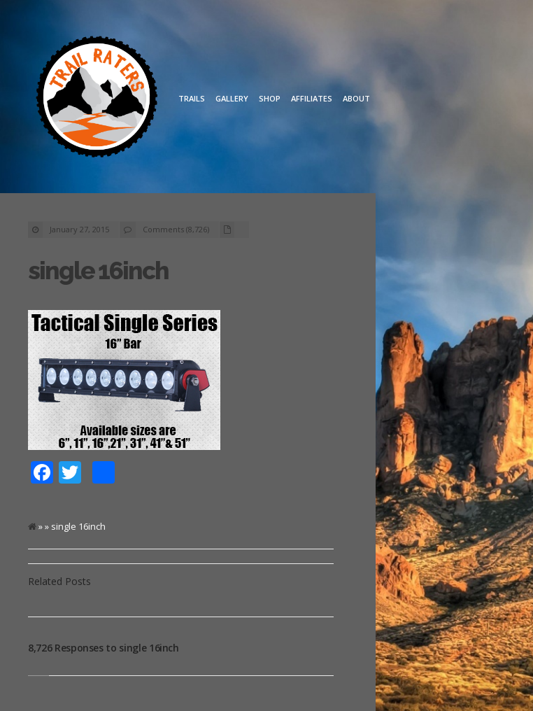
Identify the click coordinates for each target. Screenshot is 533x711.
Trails (191, 98)
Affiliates (311, 98)
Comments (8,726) (176, 229)
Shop (269, 98)
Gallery (231, 98)
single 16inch (98, 270)
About (356, 98)
